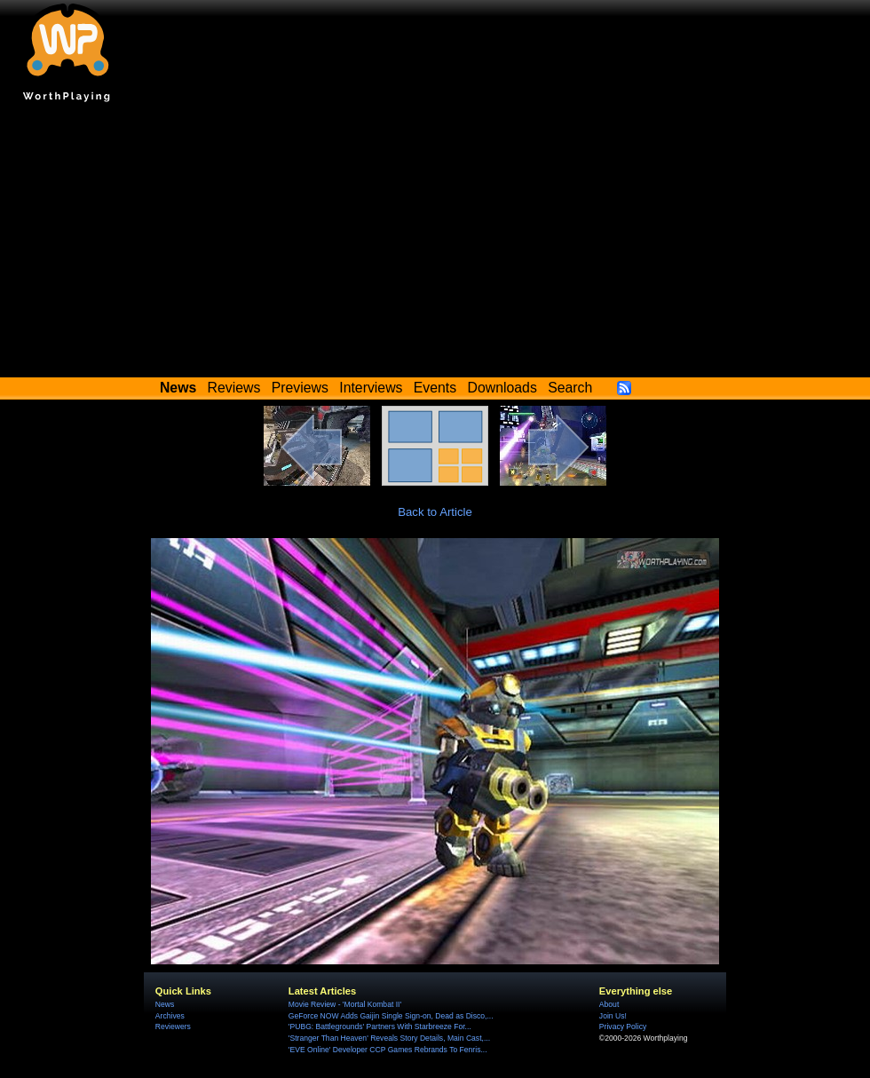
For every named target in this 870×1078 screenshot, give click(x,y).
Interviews (370, 387)
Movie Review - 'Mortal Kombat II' (345, 1004)
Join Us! (613, 1015)
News (164, 1004)
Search (570, 387)
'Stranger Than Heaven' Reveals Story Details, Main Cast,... (389, 1038)
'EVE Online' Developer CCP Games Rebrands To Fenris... (388, 1049)
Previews (300, 387)
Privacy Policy (622, 1026)
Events (435, 387)
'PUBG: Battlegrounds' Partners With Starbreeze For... (380, 1026)
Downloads (502, 387)
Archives (170, 1015)
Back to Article (435, 512)
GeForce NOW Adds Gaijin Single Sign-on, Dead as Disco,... (391, 1015)
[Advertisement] (435, 244)
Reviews (234, 387)
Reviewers (173, 1026)
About (609, 1004)
